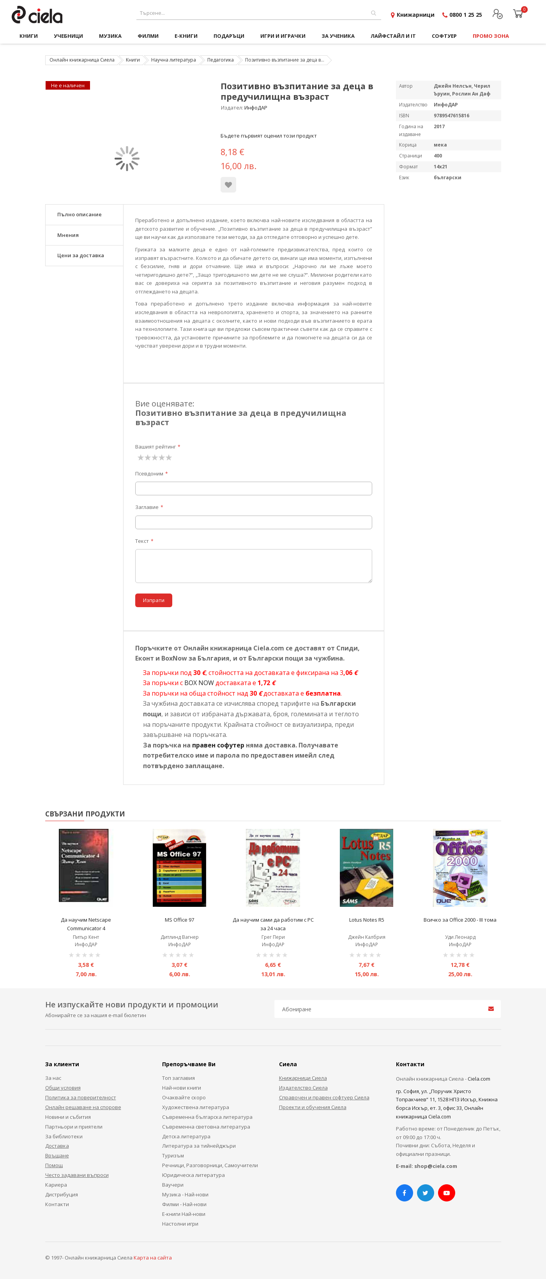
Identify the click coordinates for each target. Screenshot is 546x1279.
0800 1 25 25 (465, 14)
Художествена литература (195, 1107)
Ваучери (173, 1184)
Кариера (56, 1184)
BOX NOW (199, 682)
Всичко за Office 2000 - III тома (460, 919)
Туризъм (173, 1155)
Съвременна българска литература (207, 1116)
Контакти (57, 1204)
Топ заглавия (178, 1077)
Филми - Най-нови (184, 1204)
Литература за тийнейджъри (199, 1145)
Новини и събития (68, 1116)
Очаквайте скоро (184, 1097)
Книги (133, 60)
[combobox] (258, 13)
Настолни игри (180, 1223)
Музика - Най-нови (185, 1194)
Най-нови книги (181, 1087)
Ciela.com (479, 1078)
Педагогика (220, 60)
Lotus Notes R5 (366, 919)
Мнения (68, 234)
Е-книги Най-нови (183, 1213)
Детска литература (186, 1136)
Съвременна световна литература (206, 1126)
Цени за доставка (80, 255)
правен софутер (218, 745)
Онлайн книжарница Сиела (82, 60)
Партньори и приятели (73, 1126)
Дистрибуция (61, 1194)
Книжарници (416, 14)
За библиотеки (64, 1136)
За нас (53, 1077)
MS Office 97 (179, 919)
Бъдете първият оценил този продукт (269, 135)
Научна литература (173, 60)
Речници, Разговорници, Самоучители (210, 1165)
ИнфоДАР (255, 107)
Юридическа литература (193, 1174)
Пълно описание (79, 214)
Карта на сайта (153, 1257)
